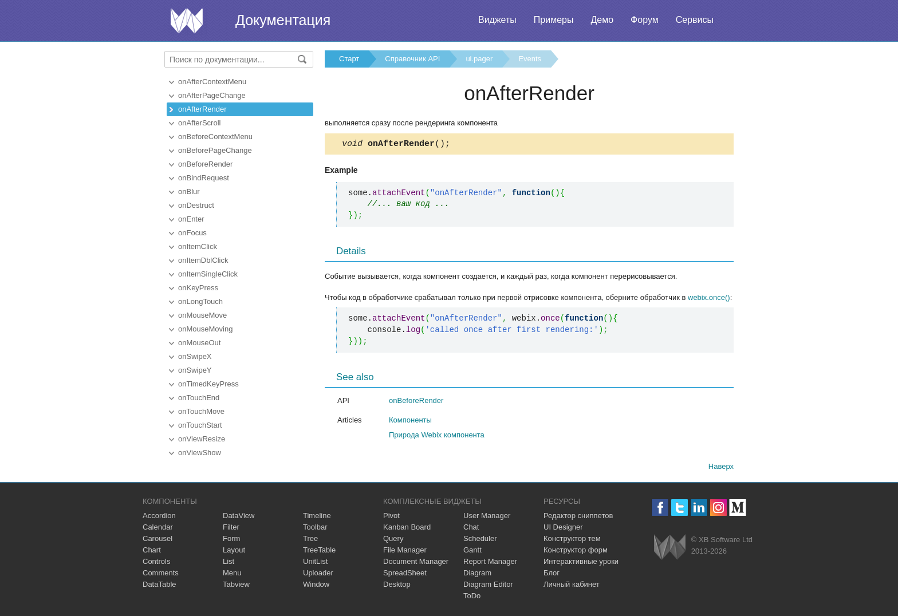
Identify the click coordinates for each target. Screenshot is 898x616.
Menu (232, 574)
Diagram (477, 574)
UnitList (315, 563)
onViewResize (201, 439)
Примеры (554, 20)
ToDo (471, 597)
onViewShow (199, 452)
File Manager (405, 551)
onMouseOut (199, 342)
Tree (310, 540)
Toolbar (315, 528)
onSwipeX (195, 356)
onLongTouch (200, 301)
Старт (349, 58)
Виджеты (497, 20)
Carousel (157, 540)
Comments (161, 574)
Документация (282, 20)
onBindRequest (203, 177)
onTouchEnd (198, 397)
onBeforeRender (205, 164)
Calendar (158, 528)
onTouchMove (201, 411)
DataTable (159, 586)
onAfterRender (202, 109)
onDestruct (196, 205)
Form (231, 540)
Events (529, 58)
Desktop (397, 586)
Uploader (318, 574)
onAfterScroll (199, 123)
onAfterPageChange (212, 95)
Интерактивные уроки (581, 563)
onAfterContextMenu (212, 81)
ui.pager (479, 58)
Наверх (721, 468)
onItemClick (197, 246)
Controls (156, 563)
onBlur (189, 191)
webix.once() (709, 299)
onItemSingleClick (208, 274)
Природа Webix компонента (437, 436)
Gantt (472, 551)
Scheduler (480, 540)
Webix (670, 549)
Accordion (159, 517)
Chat (471, 528)
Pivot (391, 517)
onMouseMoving (205, 329)
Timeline (317, 517)
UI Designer (563, 528)
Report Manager (490, 563)
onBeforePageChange (215, 150)
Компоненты (410, 421)
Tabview (236, 586)
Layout (234, 551)
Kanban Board (407, 528)
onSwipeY (195, 370)
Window (316, 586)
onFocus (192, 232)
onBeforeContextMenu (215, 136)
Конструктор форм (575, 551)
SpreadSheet (405, 574)
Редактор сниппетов (578, 517)
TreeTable (319, 551)
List (228, 563)
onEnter (191, 219)
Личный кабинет (571, 586)
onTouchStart (200, 425)
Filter (231, 528)
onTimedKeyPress (208, 384)
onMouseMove (202, 315)
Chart (152, 551)
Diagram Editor (488, 586)
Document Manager (415, 563)
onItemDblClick (203, 260)
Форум (645, 20)
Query (393, 540)
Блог (551, 574)
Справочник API (412, 58)
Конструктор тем (572, 540)
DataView (238, 517)
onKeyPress (198, 287)
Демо (601, 20)
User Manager (486, 517)
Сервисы (695, 20)
